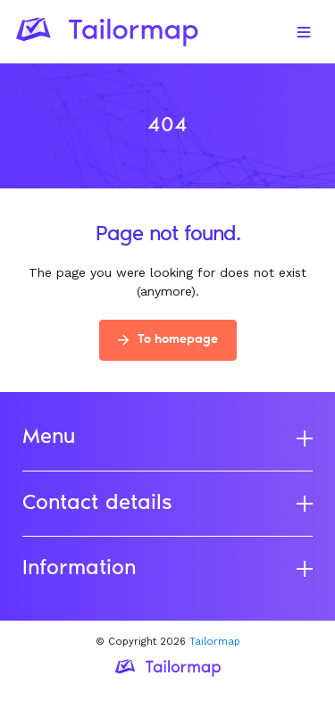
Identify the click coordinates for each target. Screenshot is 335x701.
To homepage (168, 340)
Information (167, 569)
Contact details (167, 503)
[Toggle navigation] (304, 32)
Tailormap (214, 641)
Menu (167, 437)
